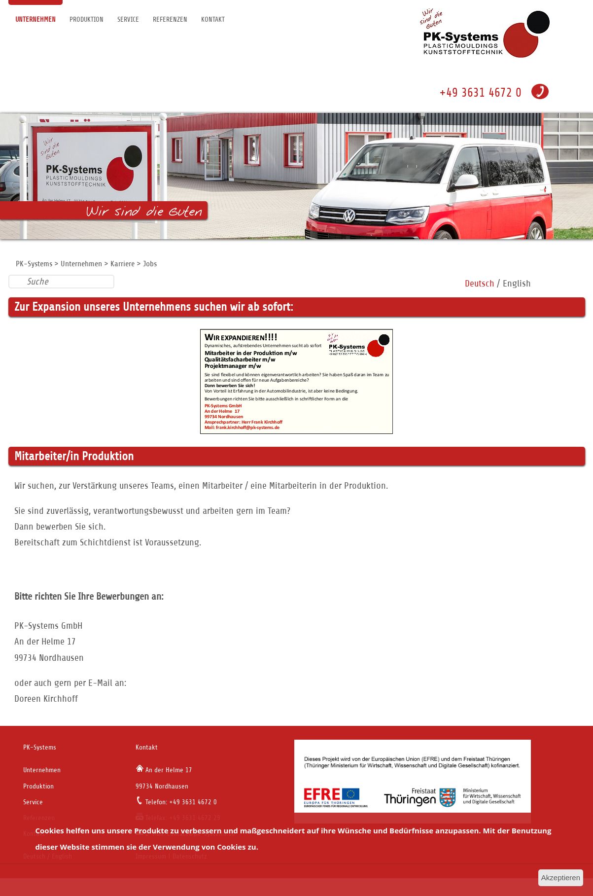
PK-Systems (34, 263)
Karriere (122, 263)
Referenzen (170, 19)
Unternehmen (35, 19)
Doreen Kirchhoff (46, 698)
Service (128, 19)
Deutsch (479, 283)
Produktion (87, 19)
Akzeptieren (560, 877)
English (517, 283)
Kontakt (213, 19)
